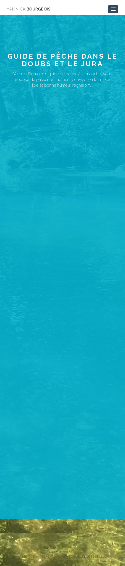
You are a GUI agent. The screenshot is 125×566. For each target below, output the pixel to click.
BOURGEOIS (28, 9)
